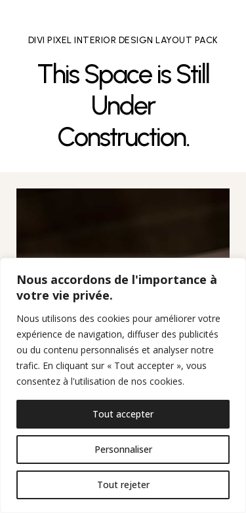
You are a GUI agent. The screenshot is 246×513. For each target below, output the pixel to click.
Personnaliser (123, 449)
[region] (123, 385)
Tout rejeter (123, 484)
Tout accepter (123, 414)
